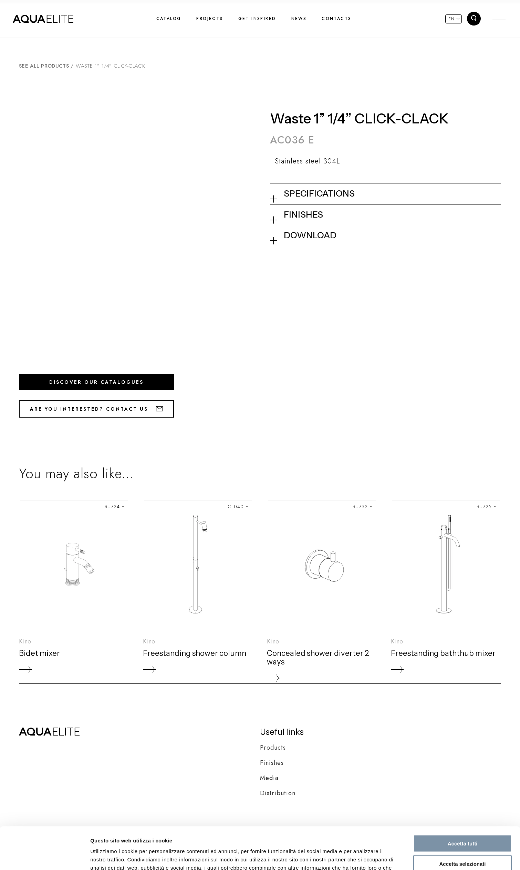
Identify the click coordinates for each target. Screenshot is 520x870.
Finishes (272, 762)
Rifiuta (463, 841)
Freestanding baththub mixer (443, 653)
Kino (25, 641)
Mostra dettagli (362, 856)
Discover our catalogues (96, 382)
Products (273, 747)
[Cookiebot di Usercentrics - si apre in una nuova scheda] (44, 856)
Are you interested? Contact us (96, 409)
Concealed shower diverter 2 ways (318, 658)
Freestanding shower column (194, 653)
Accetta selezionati (462, 821)
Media (269, 777)
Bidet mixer (39, 653)
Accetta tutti (463, 801)
